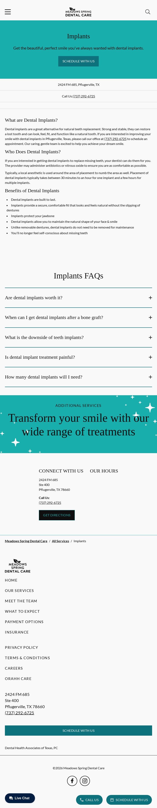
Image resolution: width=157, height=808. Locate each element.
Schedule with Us (79, 61)
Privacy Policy (21, 647)
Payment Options (24, 621)
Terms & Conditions (27, 658)
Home (11, 580)
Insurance (17, 632)
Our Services (19, 590)
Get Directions (57, 515)
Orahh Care (18, 678)
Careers (14, 668)
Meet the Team (21, 601)
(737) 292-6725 (84, 96)
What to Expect (22, 611)
